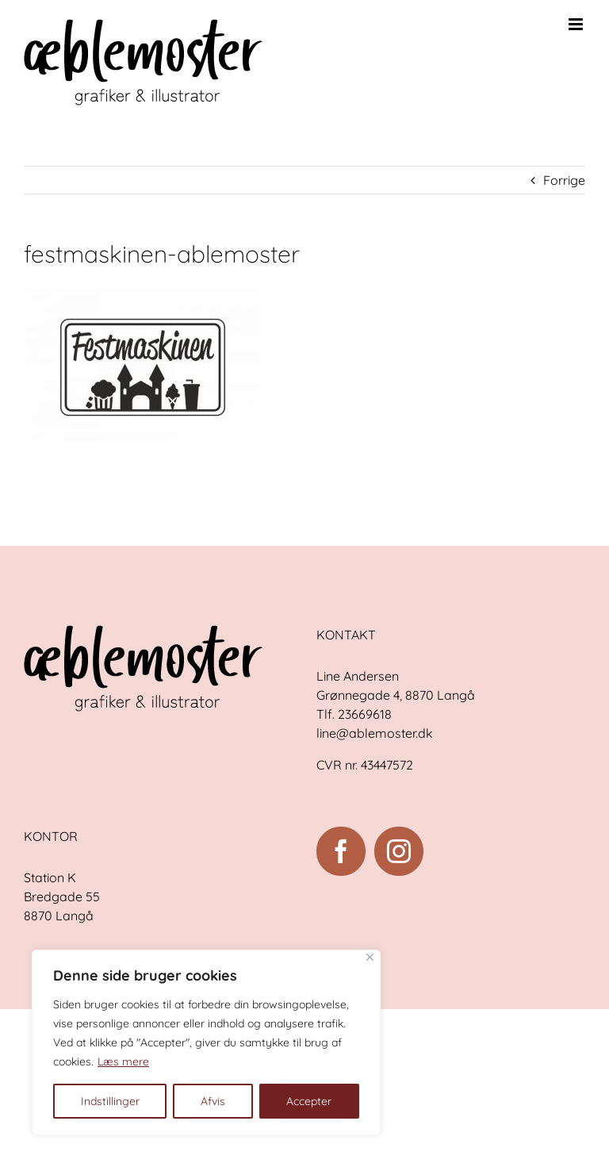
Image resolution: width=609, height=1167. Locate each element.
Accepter (308, 1101)
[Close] (369, 957)
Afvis (213, 1101)
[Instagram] (398, 851)
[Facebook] (341, 851)
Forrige (564, 180)
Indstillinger (110, 1101)
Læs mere (123, 1061)
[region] (206, 1042)
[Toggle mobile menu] (577, 24)
